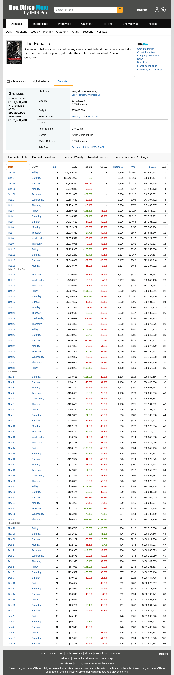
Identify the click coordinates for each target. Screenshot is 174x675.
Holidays (102, 31)
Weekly (35, 31)
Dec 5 (11, 566)
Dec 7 (11, 577)
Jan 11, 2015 (94, 116)
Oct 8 (11, 238)
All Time (108, 23)
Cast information (145, 49)
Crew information (146, 52)
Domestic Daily (17, 157)
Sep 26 (11, 172)
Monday (36, 189)
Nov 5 (11, 398)
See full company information (86, 95)
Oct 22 (11, 318)
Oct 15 (11, 280)
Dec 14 (11, 594)
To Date (151, 167)
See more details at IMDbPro (88, 147)
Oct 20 (11, 307)
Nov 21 (11, 486)
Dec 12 (11, 583)
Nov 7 (11, 409)
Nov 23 (11, 497)
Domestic (17, 23)
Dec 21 (11, 610)
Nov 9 (11, 420)
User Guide (78, 658)
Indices (152, 23)
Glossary (66, 658)
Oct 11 (11, 254)
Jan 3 (11, 621)
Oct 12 (11, 260)
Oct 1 (11, 199)
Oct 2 (11, 205)
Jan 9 (11, 632)
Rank (54, 167)
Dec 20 (11, 605)
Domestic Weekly (72, 157)
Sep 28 (11, 183)
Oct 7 (11, 232)
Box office (142, 62)
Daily (9, 31)
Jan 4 (11, 627)
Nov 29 (11, 533)
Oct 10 (11, 249)
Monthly (48, 31)
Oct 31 (11, 368)
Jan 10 (11, 638)
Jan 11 (11, 643)
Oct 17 (11, 291)
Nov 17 (11, 464)
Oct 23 (11, 324)
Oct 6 (11, 227)
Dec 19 (11, 599)
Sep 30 (11, 194)
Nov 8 (11, 415)
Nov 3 (11, 387)
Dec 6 (11, 572)
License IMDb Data (96, 658)
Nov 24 (11, 503)
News (140, 59)
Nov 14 (11, 448)
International (40, 23)
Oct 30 (11, 362)
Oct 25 (11, 335)
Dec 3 (11, 555)
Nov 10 (11, 426)
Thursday (37, 205)
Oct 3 (11, 210)
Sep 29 (11, 189)
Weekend (21, 31)
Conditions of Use (54, 671)
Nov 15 (11, 453)
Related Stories (97, 157)
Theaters (118, 167)
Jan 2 (11, 616)
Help (110, 658)
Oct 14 (11, 274)
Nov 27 (11, 519)
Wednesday (38, 199)
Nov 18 (11, 470)
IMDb (101, 663)
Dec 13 (11, 588)
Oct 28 (11, 351)
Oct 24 (11, 329)
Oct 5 (11, 221)
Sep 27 (11, 178)
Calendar (87, 23)
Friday (35, 172)
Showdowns (130, 23)
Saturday (36, 178)
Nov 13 (11, 442)
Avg (133, 167)
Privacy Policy (76, 671)
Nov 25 (11, 508)
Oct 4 (11, 216)
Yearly (75, 31)
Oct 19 (11, 302)
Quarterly (62, 31)
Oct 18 (11, 296)
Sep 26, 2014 (79, 116)
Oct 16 (11, 285)
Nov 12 (11, 437)
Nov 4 (11, 393)
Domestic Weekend (44, 157)
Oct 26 (11, 340)
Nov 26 (11, 514)
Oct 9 (11, 243)
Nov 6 (11, 404)
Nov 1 (11, 376)
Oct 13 (11, 265)
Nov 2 (11, 382)
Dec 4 (11, 561)
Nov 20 (11, 481)
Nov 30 (11, 539)
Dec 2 (11, 550)
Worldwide (64, 23)
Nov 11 (11, 431)
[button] (148, 66)
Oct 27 (11, 346)
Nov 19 (11, 475)
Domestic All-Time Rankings (130, 157)
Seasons (87, 31)
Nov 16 (11, 459)
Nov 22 (11, 492)
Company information (148, 55)
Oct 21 (11, 313)
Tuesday (36, 194)
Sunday (36, 183)
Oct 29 (11, 357)
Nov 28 (11, 528)
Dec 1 (11, 544)
